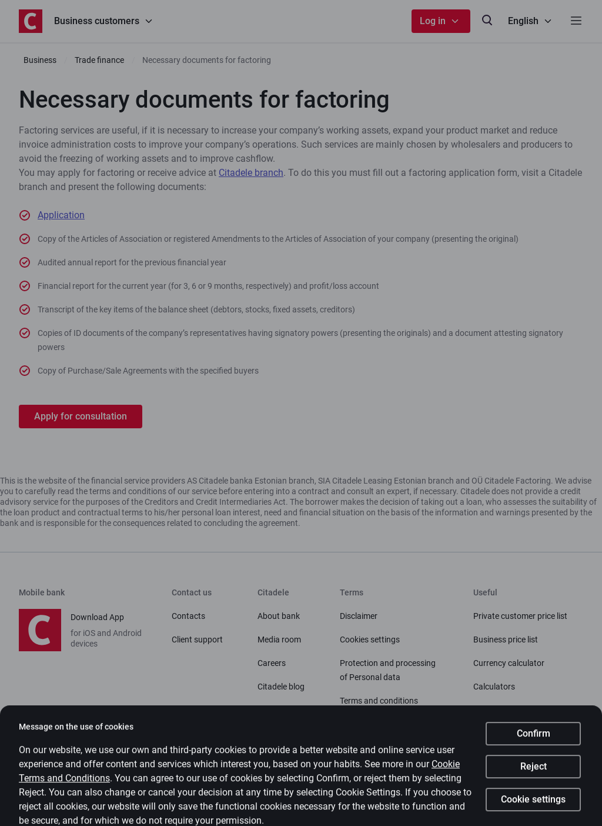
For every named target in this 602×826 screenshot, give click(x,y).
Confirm (533, 743)
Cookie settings (533, 809)
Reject (533, 776)
